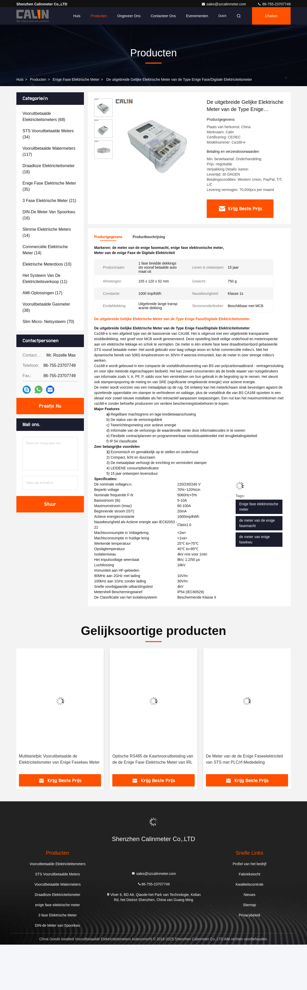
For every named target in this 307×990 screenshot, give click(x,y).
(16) (49, 215)
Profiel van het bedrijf (249, 864)
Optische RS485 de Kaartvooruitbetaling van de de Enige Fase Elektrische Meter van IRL (152, 759)
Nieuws (249, 895)
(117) (49, 151)
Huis (76, 16)
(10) (47, 264)
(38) (46, 307)
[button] (27, 713)
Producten (99, 16)
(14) (47, 232)
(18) (49, 169)
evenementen (197, 16)
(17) (42, 293)
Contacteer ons (163, 16)
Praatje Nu (50, 406)
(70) (48, 321)
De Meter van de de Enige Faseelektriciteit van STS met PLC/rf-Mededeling (244, 759)
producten (38, 79)
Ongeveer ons (128, 16)
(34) (48, 134)
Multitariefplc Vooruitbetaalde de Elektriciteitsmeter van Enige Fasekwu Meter (59, 759)
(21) (49, 200)
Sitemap (249, 905)
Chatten (271, 16)
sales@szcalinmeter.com (224, 4)
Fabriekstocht (249, 874)
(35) (49, 186)
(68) (44, 116)
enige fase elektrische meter (76, 79)
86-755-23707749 (274, 4)
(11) (45, 278)
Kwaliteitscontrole (250, 884)
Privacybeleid (249, 915)
